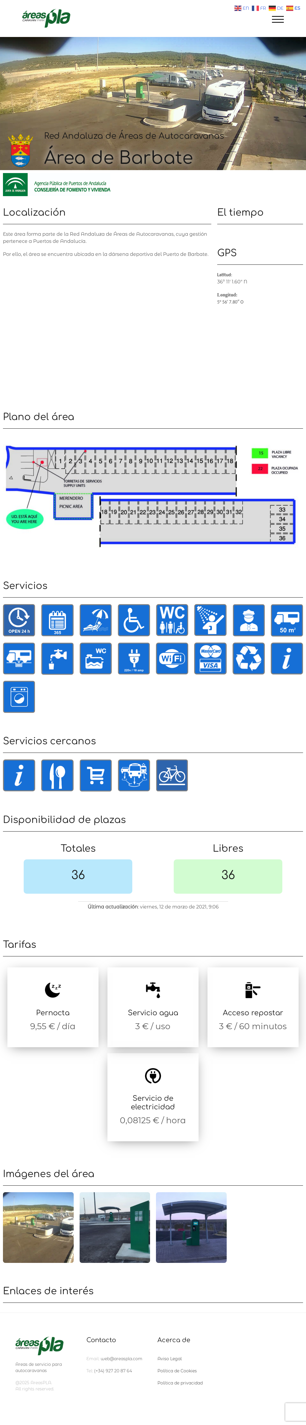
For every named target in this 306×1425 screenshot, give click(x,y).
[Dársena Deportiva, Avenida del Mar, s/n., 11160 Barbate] (107, 329)
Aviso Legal (169, 1358)
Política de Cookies (177, 1371)
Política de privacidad (180, 1383)
